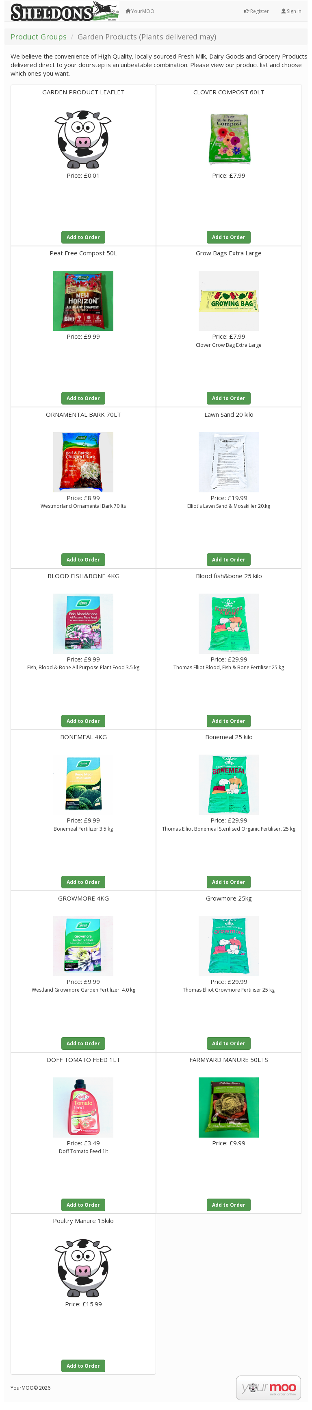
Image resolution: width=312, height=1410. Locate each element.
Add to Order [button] (83, 237)
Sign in (291, 11)
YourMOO (140, 11)
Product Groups (39, 36)
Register (256, 11)
